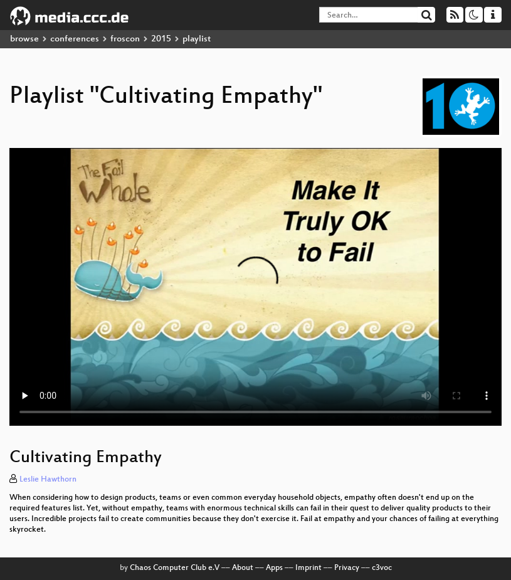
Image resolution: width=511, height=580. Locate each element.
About (242, 568)
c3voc (382, 568)
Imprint (308, 568)
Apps (274, 568)
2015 (161, 39)
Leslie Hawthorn (47, 479)
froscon (125, 39)
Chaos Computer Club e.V (174, 568)
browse (24, 39)
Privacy (346, 568)
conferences (74, 39)
